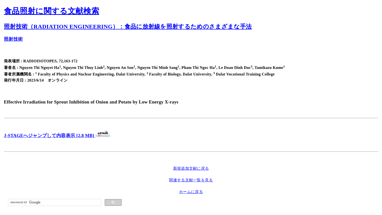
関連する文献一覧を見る (191, 180)
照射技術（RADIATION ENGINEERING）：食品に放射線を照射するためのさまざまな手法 (128, 26)
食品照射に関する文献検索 (51, 11)
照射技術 (13, 39)
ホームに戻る (191, 192)
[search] (54, 202)
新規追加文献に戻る (191, 168)
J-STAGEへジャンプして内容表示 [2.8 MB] (50, 135)
